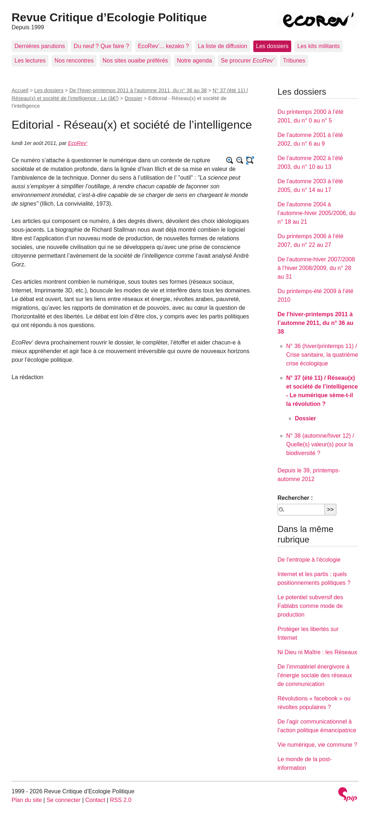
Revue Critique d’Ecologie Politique (109, 17)
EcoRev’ (77, 143)
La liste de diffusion (222, 46)
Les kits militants (318, 46)
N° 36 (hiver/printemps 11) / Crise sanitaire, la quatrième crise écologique (322, 354)
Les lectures (30, 60)
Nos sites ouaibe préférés (135, 60)
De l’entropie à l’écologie (309, 560)
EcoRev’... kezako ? (163, 46)
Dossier (133, 98)
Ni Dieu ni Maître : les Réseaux (317, 652)
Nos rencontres (74, 60)
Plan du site (27, 800)
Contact (95, 800)
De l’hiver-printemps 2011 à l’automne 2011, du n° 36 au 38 (138, 90)
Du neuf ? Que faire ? (101, 46)
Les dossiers (272, 46)
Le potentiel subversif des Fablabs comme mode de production (310, 606)
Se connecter (64, 800)
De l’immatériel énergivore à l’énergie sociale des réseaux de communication (315, 675)
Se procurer (247, 60)
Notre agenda (194, 60)
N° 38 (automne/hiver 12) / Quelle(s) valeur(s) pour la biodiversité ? (320, 444)
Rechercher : (295, 498)
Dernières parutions (39, 46)
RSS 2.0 (121, 800)
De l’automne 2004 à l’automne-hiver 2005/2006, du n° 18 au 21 (317, 213)
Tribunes (294, 60)
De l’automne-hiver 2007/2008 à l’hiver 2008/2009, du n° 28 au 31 (316, 268)
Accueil (20, 90)
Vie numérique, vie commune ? (317, 745)
